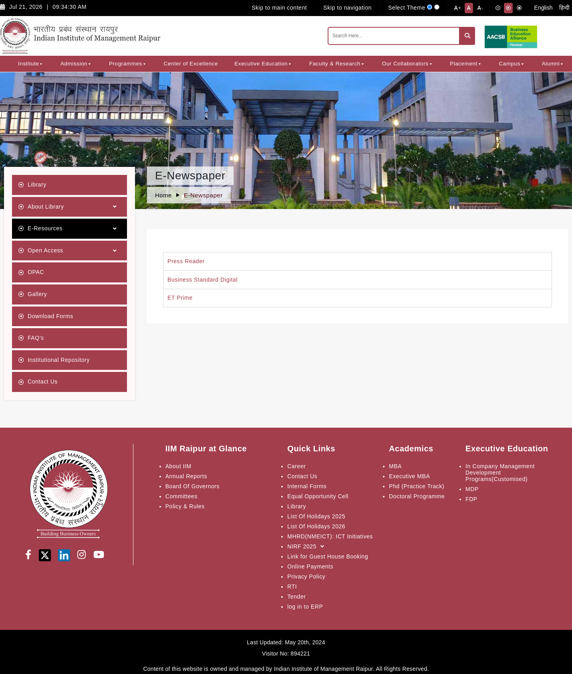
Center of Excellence (190, 64)
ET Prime (180, 297)
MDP (472, 489)
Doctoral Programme (417, 496)
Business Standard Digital (202, 279)
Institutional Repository (59, 360)
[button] (41, 64)
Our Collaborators (407, 64)
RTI (292, 586)
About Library (74, 206)
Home (163, 195)
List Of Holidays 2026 (316, 526)
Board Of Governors (192, 486)
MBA (395, 466)
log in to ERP (305, 606)
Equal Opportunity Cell (317, 496)
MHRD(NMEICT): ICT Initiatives (330, 536)
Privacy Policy (306, 576)
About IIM (178, 466)
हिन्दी (564, 7)
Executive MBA (409, 476)
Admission (76, 64)
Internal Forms (306, 486)
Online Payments (310, 566)
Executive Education (263, 64)
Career (296, 466)
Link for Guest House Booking (327, 556)
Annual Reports (186, 476)
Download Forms (50, 316)
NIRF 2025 (307, 546)
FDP (471, 499)
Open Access (74, 251)
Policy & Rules (185, 506)
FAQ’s (36, 338)
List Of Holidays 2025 (316, 516)
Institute (31, 64)
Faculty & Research (337, 64)
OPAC (36, 272)
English (543, 7)
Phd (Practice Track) (416, 486)
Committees (181, 496)
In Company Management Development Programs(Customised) (500, 472)
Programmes (128, 64)
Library (37, 184)
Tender (296, 596)
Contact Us (43, 381)
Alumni (553, 64)
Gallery (37, 294)
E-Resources (74, 228)
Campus (512, 64)
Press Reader (186, 261)
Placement (466, 64)
